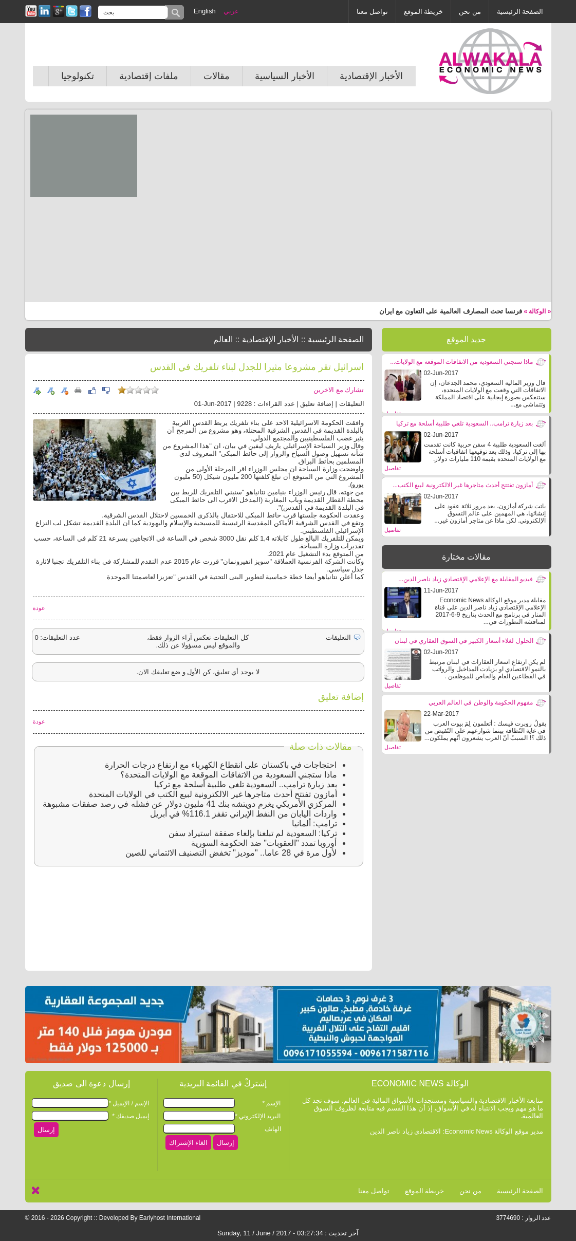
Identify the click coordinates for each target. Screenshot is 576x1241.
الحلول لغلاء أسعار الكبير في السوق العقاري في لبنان (464, 640)
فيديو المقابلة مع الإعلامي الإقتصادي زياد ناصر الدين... (465, 579)
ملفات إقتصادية (148, 76)
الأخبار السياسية (284, 76)
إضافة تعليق (316, 404)
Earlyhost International (169, 1217)
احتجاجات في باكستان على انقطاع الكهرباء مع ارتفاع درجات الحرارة (221, 765)
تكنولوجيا (77, 76)
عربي (231, 11)
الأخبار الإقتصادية (371, 76)
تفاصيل (392, 468)
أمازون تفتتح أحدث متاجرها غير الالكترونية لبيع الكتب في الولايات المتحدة (213, 794)
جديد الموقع (466, 339)
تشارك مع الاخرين (338, 390)
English (205, 11)
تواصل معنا (372, 11)
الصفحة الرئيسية (520, 11)
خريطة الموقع (423, 11)
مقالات (216, 76)
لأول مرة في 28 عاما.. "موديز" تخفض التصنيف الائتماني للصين (231, 852)
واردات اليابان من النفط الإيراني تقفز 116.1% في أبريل (243, 813)
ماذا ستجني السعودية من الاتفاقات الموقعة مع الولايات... (461, 361)
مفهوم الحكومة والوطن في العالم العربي (481, 702)
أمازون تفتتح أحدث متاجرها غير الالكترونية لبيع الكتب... (463, 485)
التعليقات (351, 404)
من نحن (470, 11)
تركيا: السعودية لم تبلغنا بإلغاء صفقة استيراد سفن (253, 833)
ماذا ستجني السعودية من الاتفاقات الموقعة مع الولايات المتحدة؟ (228, 774)
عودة (39, 608)
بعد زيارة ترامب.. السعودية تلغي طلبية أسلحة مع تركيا (464, 423)
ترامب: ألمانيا (314, 823)
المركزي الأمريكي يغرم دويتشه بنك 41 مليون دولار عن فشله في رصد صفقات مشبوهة (190, 804)
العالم (223, 339)
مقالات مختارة (466, 556)
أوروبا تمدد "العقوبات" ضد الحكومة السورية (264, 843)
